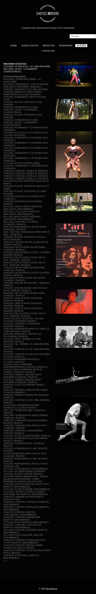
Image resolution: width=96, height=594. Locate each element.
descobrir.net (51, 588)
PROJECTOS (49, 45)
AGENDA (81, 45)
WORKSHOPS (65, 45)
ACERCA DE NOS (29, 45)
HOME (14, 45)
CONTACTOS (48, 51)
